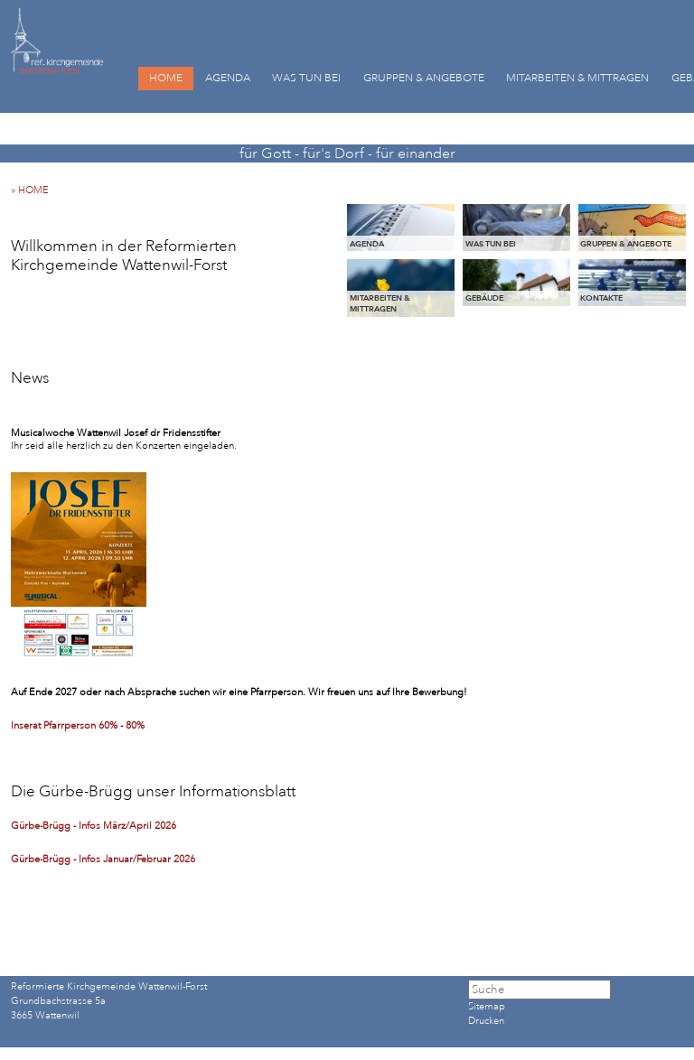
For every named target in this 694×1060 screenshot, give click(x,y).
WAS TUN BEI (306, 78)
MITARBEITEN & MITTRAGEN (577, 78)
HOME (166, 78)
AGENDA (227, 78)
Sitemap (486, 1006)
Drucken (486, 1021)
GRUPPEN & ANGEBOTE (423, 78)
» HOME (34, 190)
